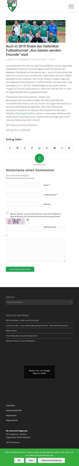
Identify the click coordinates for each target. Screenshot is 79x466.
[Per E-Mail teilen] (69, 148)
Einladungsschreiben (25, 113)
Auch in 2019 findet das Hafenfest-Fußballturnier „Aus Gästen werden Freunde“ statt (33, 50)
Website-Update (11, 330)
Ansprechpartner (14, 410)
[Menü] (68, 6)
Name (47, 185)
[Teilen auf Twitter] (17, 148)
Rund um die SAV (39, 59)
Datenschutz (12, 420)
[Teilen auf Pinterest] (32, 148)
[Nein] (75, 457)
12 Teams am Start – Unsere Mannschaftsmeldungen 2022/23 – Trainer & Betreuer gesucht (37, 325)
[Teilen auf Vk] (54, 148)
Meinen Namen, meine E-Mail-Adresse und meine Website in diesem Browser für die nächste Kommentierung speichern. (35, 215)
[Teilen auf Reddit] (61, 148)
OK (19, 460)
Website (47, 204)
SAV (53, 59)
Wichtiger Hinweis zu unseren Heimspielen (20, 341)
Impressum (11, 415)
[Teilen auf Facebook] (9, 148)
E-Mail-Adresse (50, 194)
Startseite (10, 405)
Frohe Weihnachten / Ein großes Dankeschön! (21, 336)
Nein (31, 460)
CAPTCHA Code (50, 227)
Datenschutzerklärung (51, 460)
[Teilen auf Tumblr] (47, 148)
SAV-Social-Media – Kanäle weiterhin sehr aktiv (22, 320)
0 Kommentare (23, 59)
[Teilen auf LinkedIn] (39, 148)
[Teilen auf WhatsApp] (24, 148)
